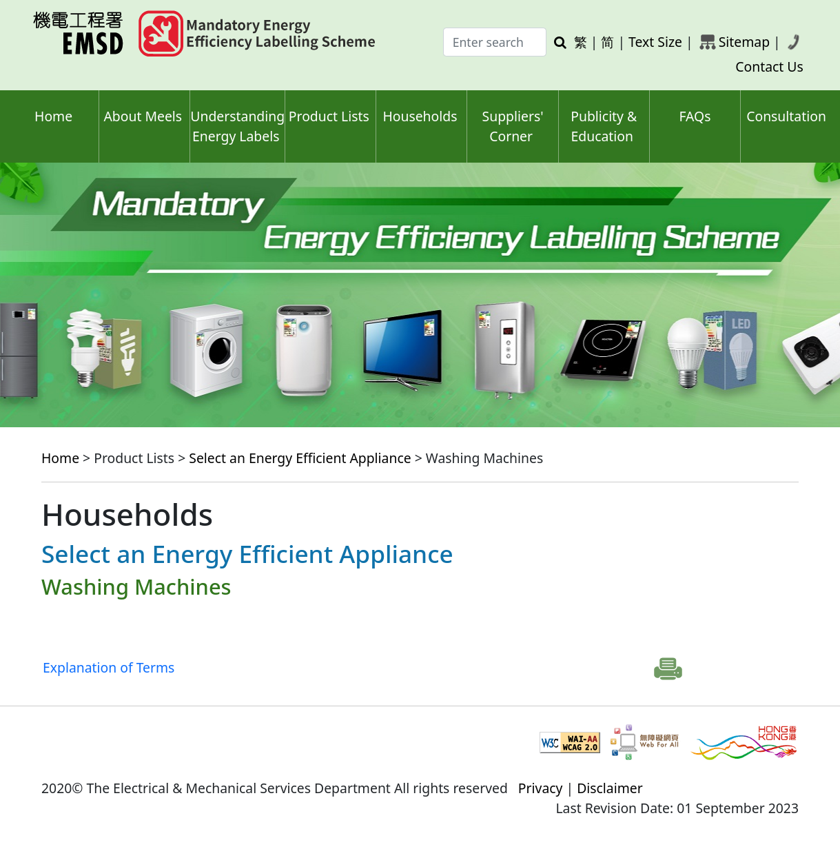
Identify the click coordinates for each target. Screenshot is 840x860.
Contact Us (769, 66)
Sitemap (744, 41)
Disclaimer (610, 788)
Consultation (786, 116)
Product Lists (329, 116)
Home (53, 116)
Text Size (655, 41)
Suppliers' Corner (513, 126)
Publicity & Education (604, 126)
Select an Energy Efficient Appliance (300, 458)
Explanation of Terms (108, 667)
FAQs (694, 116)
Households (419, 116)
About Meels (142, 116)
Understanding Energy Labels (237, 126)
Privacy (540, 788)
